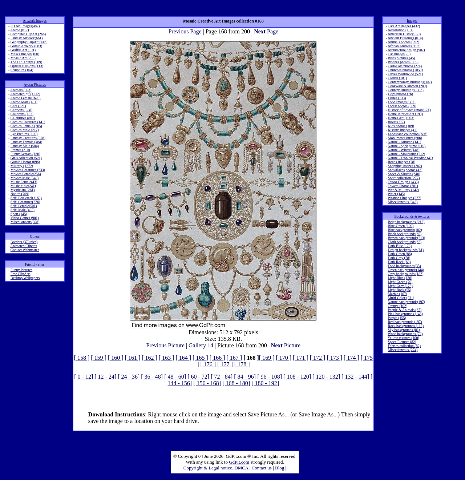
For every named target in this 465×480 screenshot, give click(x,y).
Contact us (262, 468)
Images (412, 21)
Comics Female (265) (26, 126)
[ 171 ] (300, 358)
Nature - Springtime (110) (406, 146)
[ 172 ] (318, 358)
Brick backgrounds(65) (404, 234)
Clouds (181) (397, 78)
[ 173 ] (334, 358)
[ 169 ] (267, 358)
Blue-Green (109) (400, 226)
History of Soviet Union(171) (409, 110)
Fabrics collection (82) (404, 346)
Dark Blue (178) (400, 246)
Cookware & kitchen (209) (407, 86)
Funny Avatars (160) (25, 154)
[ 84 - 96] (245, 377)
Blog (279, 468)
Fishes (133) (397, 98)
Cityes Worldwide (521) (405, 74)
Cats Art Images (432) (404, 26)
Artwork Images (34, 21)
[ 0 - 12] (83, 377)
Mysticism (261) (23, 190)
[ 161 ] (133, 358)
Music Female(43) (24, 182)
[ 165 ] (200, 358)
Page (266, 31)
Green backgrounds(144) (406, 270)
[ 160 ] (116, 358)
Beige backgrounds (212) (406, 222)
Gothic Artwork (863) (26, 46)
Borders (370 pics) (24, 242)
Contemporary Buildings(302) (410, 82)
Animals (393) (20, 90)
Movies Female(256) (26, 174)
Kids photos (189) (401, 126)
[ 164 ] (183, 358)
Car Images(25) (399, 54)
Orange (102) (397, 306)
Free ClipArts (21, 274)
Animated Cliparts (23, 246)
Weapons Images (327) (404, 198)
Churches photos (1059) (405, 70)
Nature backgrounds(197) (406, 302)
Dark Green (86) (400, 254)
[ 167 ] (234, 358)
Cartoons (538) (21, 110)
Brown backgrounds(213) (406, 238)
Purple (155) (397, 318)
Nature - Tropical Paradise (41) (410, 158)
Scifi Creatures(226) (25, 202)
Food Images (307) (401, 102)
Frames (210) (20, 150)
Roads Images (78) (401, 162)
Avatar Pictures (35, 84)
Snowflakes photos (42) (405, 170)
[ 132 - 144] (355, 377)
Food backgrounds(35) (404, 266)
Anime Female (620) (25, 98)
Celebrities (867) (23, 118)
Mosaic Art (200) (23, 58)
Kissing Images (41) (402, 130)
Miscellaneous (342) (402, 202)
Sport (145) (19, 214)
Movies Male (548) (25, 178)
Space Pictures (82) (402, 342)
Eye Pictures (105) (24, 134)
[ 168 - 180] (236, 383)
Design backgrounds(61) (406, 250)
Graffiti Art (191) (23, 50)
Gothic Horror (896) (25, 162)
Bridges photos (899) (403, 62)
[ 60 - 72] (198, 377)
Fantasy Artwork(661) (27, 38)
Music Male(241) (23, 186)
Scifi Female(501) (24, 206)
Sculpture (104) (22, 70)
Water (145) (396, 194)
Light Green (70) (400, 282)
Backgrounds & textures (412, 216)
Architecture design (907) (406, 50)
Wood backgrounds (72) (405, 334)
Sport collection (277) (404, 178)
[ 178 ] (242, 364)
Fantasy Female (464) (26, 142)
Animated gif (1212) (25, 94)
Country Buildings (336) (405, 90)
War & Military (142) (403, 190)
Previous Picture (165, 345)
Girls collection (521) (26, 158)
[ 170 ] (283, 358)
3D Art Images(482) (25, 26)
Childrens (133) (22, 114)
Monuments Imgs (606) (405, 138)
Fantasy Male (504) (25, 146)
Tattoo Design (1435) (403, 182)
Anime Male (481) (23, 102)
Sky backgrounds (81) (404, 330)
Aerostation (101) (400, 30)
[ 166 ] (217, 358)
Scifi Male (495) (23, 210)
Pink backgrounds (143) (405, 314)
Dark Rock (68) (399, 262)
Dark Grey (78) (399, 258)
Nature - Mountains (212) (406, 154)
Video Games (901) (25, 218)
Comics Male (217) (25, 130)
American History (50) (404, 34)
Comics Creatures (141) (28, 122)
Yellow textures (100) (403, 338)
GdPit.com (239, 462)
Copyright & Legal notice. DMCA (215, 468)
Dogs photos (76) (400, 94)
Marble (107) (397, 294)
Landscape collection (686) (407, 134)
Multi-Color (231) (401, 298)
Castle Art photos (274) (405, 66)
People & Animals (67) (404, 310)
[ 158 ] (82, 358)
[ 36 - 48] (152, 377)
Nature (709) (20, 194)
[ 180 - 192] (265, 383)
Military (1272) (22, 166)
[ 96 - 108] (269, 377)
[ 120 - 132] (326, 377)
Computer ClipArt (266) (28, 34)
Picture (285, 345)
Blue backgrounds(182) (405, 230)
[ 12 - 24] (105, 377)
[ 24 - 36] (129, 377)
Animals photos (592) (403, 42)
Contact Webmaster (25, 250)
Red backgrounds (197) (405, 322)
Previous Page (184, 31)
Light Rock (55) (399, 290)
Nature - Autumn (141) (404, 142)
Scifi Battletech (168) (26, 198)
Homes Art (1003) (401, 118)
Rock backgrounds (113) (406, 326)
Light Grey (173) (400, 286)
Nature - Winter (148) (403, 150)
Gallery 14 (201, 345)
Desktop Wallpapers (25, 278)
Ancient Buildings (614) (405, 38)
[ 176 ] (208, 364)
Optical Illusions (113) (27, 66)
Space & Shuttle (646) (404, 174)
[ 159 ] (98, 358)
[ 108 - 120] (297, 377)
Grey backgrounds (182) (405, 274)
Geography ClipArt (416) (29, 42)
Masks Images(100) (25, 54)
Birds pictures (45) (401, 58)
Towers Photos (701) (403, 186)
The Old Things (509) (26, 62)
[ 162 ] (149, 358)
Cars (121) (18, 106)
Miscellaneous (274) (402, 350)
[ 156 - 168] (207, 383)
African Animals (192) (404, 46)
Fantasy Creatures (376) (28, 138)
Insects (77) (396, 122)
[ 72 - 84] (221, 377)
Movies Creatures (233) (28, 170)
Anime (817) (19, 30)
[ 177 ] (225, 364)
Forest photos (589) (402, 106)
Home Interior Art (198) (405, 114)
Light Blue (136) (400, 278)
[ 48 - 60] (175, 377)
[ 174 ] (351, 358)
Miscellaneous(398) (25, 222)
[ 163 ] (166, 358)
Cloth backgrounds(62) (404, 242)
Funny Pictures (21, 270)
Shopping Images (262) (405, 166)
